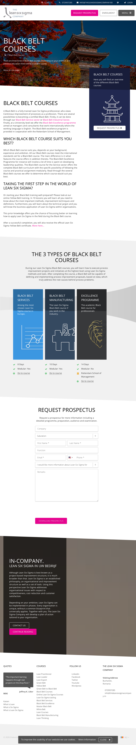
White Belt (41, 709)
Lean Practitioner (44, 674)
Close (105, 739)
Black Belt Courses (44, 691)
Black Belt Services (44, 700)
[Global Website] (118, 1)
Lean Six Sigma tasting (46, 697)
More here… (38, 225)
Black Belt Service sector (28, 119)
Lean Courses (42, 712)
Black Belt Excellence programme (59, 122)
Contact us (19, 625)
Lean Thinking (43, 718)
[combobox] (70, 457)
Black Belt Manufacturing (47, 715)
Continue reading (23, 631)
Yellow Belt (41, 685)
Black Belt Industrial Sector (56, 119)
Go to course (24, 373)
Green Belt (41, 682)
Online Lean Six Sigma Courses (50, 694)
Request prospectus (109, 128)
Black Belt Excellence (45, 703)
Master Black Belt (44, 706)
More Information (87, 739)
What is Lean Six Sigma (13, 710)
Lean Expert (42, 679)
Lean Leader (42, 676)
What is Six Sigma (11, 707)
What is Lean (9, 704)
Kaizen (6, 701)
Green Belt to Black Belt (47, 688)
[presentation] (57, 508)
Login (128, 2)
